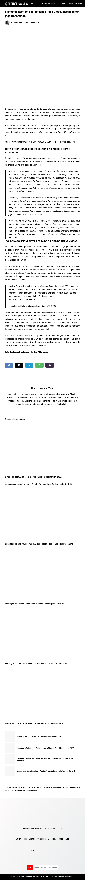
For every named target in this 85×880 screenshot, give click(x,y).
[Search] (79, 4)
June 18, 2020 (49, 306)
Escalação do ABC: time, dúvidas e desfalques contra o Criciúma (34, 723)
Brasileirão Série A (44, 788)
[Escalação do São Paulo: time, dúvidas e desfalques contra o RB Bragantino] (42, 515)
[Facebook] (9, 365)
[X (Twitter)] (19, 365)
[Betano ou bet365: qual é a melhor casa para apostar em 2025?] (42, 448)
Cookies (51, 839)
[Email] (49, 365)
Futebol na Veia (11, 788)
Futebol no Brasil (50, 3)
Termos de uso (62, 839)
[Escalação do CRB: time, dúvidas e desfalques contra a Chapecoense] (42, 634)
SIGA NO (35, 850)
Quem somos (21, 839)
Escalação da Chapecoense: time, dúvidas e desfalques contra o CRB (36, 603)
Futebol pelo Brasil (27, 788)
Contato (32, 839)
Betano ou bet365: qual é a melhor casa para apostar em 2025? (33, 477)
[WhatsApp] (39, 365)
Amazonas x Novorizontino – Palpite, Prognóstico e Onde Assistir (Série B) (38, 484)
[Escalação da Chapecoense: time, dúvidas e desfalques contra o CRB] (42, 574)
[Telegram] (29, 365)
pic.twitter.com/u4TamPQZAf (22, 299)
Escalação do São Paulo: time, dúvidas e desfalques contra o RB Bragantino (39, 544)
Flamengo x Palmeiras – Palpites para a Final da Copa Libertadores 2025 (45, 748)
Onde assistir (67, 4)
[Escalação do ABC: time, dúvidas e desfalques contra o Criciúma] (42, 694)
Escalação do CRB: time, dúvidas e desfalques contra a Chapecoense (36, 663)
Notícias (35, 4)
